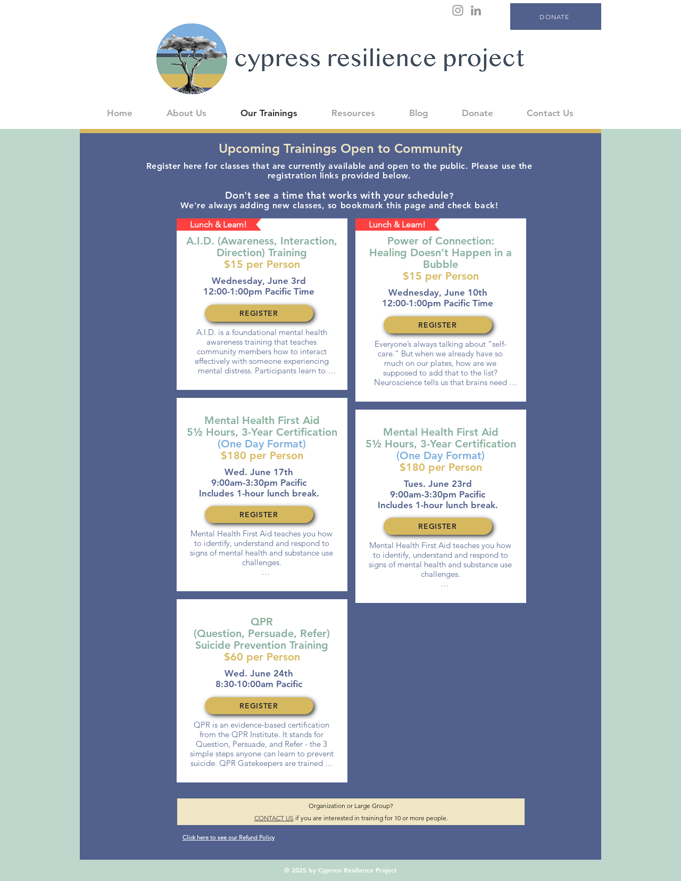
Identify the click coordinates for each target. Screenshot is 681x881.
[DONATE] (555, 16)
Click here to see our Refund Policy (228, 837)
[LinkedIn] (476, 10)
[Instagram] (458, 10)
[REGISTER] (259, 313)
